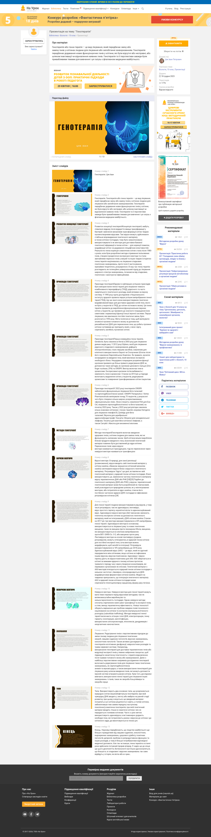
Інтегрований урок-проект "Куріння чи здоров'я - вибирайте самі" (171, 330)
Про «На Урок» (29, 793)
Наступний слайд (143, 157)
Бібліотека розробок (116, 796)
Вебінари (68, 796)
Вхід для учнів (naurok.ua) (161, 793)
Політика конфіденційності (177, 832)
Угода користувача (139, 832)
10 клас (170, 69)
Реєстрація (185, 8)
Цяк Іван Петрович (173, 59)
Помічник (75, 8)
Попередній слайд (61, 157)
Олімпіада (126, 8)
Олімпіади (112, 813)
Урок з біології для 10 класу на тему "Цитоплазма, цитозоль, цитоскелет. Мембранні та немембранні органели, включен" (173, 312)
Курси (67, 803)
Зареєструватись (34, 41)
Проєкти (111, 806)
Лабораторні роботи (116, 803)
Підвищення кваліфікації (95, 8)
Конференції (70, 800)
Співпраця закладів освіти (34, 796)
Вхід (176, 8)
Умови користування (156, 832)
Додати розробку (174, 218)
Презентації (180, 69)
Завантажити (174, 43)
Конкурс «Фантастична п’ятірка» (164, 800)
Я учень (168, 8)
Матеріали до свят (158, 796)
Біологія (162, 69)
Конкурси (114, 8)
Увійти (34, 49)
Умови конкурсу (172, 19)
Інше (136, 8)
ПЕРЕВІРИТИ (134, 778)
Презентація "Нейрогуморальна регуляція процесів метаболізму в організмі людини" (173, 274)
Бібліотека (56, 8)
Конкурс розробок (83, 18)
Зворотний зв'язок (33, 804)
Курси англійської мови (118, 819)
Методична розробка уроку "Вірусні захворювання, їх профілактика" (171, 345)
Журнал (45, 8)
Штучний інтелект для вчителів (121, 816)
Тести (65, 8)
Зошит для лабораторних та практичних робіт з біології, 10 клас (172, 360)
